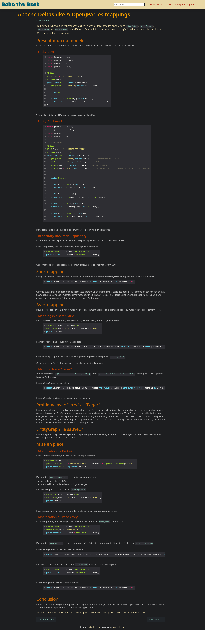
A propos (191, 4)
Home (153, 4)
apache (41, 612)
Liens (159, 4)
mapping (70, 612)
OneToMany (123, 612)
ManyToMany (138, 612)
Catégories (180, 4)
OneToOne (96, 612)
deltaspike (52, 612)
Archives (169, 4)
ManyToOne (109, 612)
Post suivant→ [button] (156, 619)
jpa (61, 612)
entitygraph (82, 612)
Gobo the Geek (20, 4)
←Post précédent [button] (46, 619)
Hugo (114, 627)
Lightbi (121, 627)
